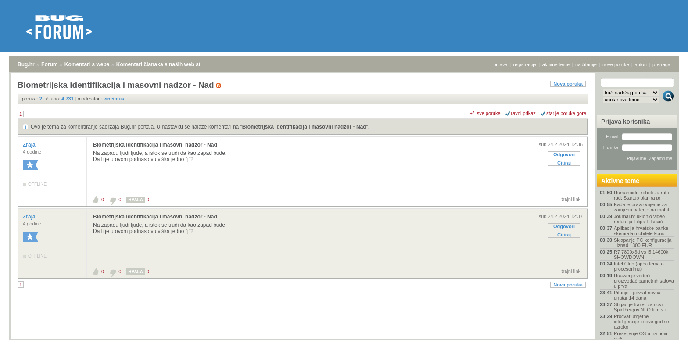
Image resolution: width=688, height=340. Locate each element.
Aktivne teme (620, 180)
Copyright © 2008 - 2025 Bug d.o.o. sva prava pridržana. (344, 337)
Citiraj (564, 162)
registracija (525, 64)
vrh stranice (664, 327)
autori (641, 64)
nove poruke (615, 64)
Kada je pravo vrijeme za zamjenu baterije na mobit (641, 207)
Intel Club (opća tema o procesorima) (639, 266)
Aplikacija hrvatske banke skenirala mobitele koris (641, 230)
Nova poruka (568, 83)
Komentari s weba (87, 64)
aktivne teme (556, 64)
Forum (49, 64)
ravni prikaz (523, 113)
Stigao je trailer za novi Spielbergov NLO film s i (640, 307)
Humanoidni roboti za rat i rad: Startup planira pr (641, 195)
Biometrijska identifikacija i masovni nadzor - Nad (304, 127)
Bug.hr (26, 64)
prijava (500, 64)
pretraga (661, 64)
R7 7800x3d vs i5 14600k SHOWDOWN (641, 254)
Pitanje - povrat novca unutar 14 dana (637, 295)
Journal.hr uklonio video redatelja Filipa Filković (639, 219)
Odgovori (564, 154)
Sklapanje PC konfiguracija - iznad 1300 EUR (642, 242)
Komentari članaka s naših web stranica (166, 64)
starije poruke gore (566, 113)
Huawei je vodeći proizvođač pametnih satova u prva (644, 281)
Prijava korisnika (625, 121)
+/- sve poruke (485, 113)
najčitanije (586, 64)
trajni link (571, 199)
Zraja (30, 145)
